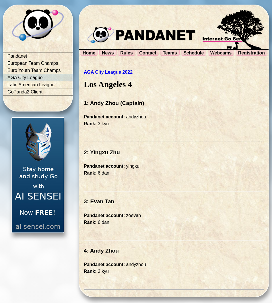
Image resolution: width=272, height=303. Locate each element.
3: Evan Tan (99, 201)
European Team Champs (32, 63)
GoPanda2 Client (24, 91)
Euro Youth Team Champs (34, 70)
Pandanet (17, 56)
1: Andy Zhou (101, 103)
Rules (126, 52)
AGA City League (25, 77)
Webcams (221, 52)
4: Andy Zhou (101, 251)
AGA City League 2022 (108, 72)
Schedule (193, 52)
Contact (147, 52)
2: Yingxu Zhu (102, 152)
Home (89, 52)
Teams (170, 52)
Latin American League (31, 84)
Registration (251, 52)
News (108, 52)
